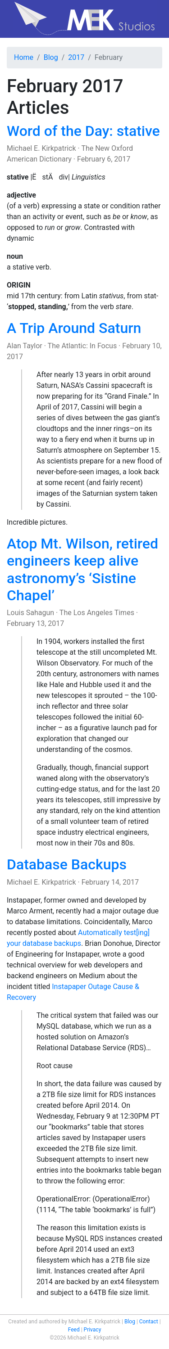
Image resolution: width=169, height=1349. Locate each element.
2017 (76, 57)
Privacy (92, 1330)
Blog (51, 57)
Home (23, 57)
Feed (74, 1330)
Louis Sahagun (30, 612)
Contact (148, 1321)
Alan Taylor (24, 346)
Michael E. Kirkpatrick (41, 148)
